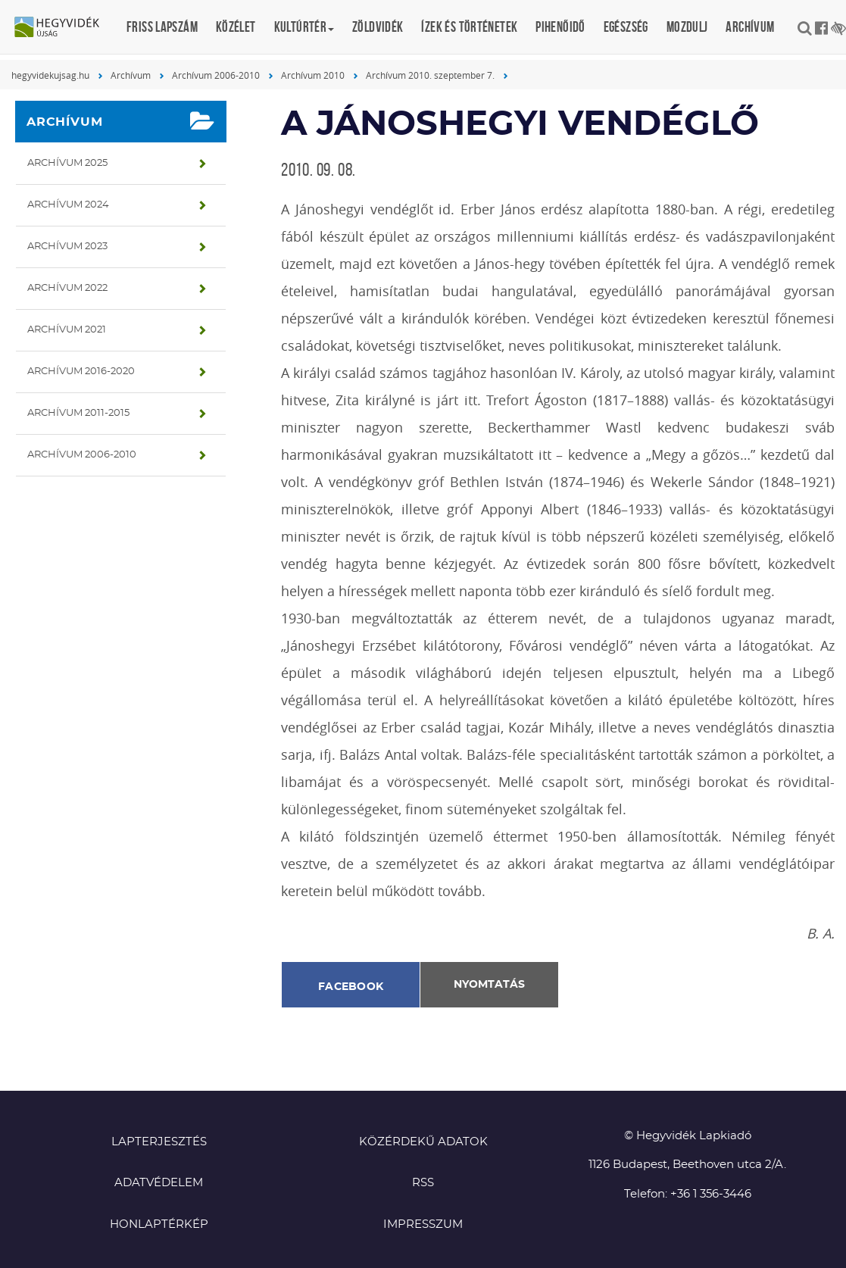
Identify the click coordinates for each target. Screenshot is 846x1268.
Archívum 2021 (66, 330)
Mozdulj (687, 27)
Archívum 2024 (68, 205)
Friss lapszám (162, 27)
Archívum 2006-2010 (216, 75)
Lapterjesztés (159, 1142)
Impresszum (423, 1224)
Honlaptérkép (159, 1224)
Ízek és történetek (469, 27)
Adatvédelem (158, 1182)
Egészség (626, 27)
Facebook (350, 987)
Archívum (750, 27)
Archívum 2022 (67, 288)
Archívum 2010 (313, 75)
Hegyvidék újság (64, 28)
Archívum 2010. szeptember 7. (430, 75)
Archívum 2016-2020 (81, 371)
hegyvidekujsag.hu (50, 75)
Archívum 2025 (67, 163)
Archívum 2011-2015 (78, 413)
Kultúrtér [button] (304, 27)
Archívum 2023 (67, 246)
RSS (423, 1182)
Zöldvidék (377, 27)
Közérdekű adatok (423, 1142)
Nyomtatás (489, 984)
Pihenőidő (560, 27)
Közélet (236, 27)
